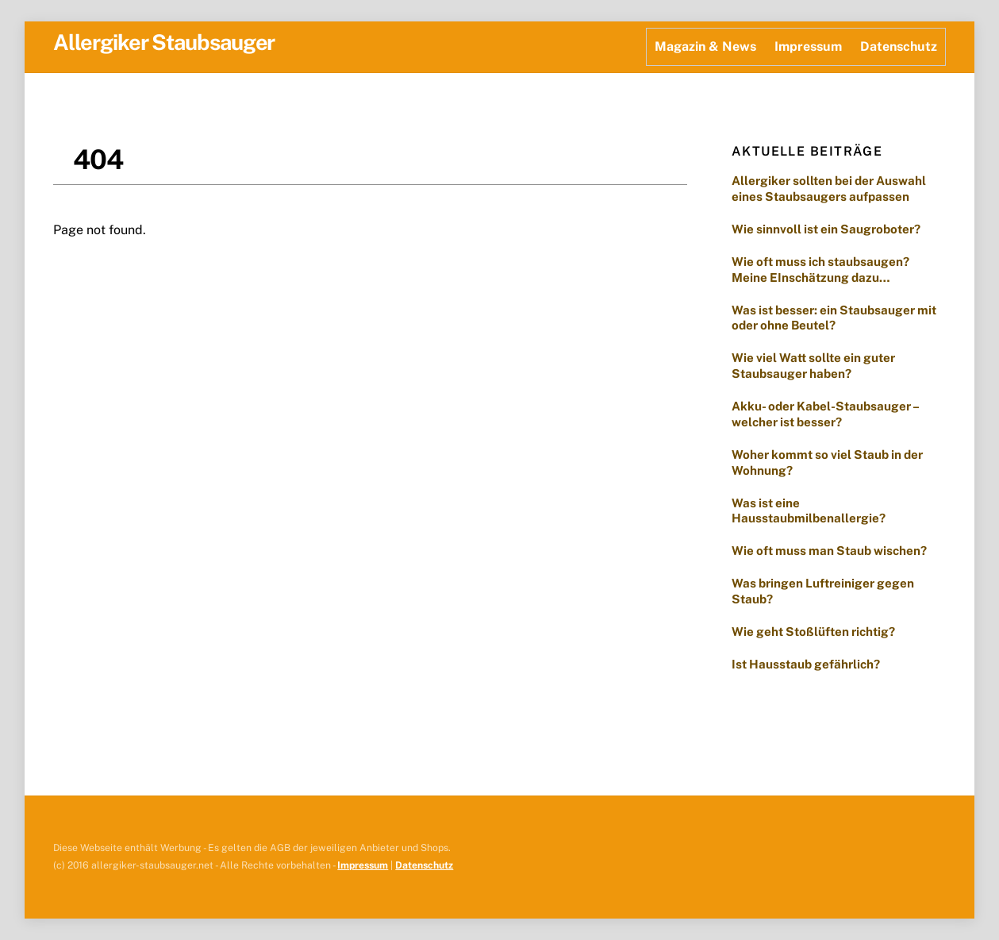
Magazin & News (705, 46)
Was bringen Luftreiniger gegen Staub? (823, 591)
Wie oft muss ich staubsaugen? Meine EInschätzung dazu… (820, 269)
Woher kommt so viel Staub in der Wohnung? (827, 462)
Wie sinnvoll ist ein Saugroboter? (826, 229)
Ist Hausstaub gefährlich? (807, 664)
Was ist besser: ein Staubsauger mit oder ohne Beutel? (834, 318)
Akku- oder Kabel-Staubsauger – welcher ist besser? (825, 414)
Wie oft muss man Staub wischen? (832, 550)
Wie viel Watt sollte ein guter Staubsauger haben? (813, 365)
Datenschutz (898, 46)
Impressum (808, 46)
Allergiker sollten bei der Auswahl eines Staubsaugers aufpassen (829, 188)
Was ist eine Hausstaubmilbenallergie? (809, 511)
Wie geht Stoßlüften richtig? (813, 631)
